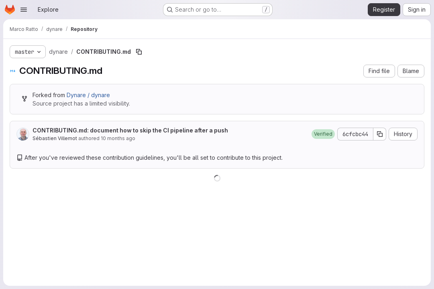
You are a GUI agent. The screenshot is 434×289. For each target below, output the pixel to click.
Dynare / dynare (88, 95)
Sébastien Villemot (55, 138)
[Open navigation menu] (23, 9)
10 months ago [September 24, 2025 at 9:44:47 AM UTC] (118, 138)
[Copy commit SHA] (379, 134)
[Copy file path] (138, 51)
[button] (323, 134)
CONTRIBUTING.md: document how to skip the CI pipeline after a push (130, 130)
